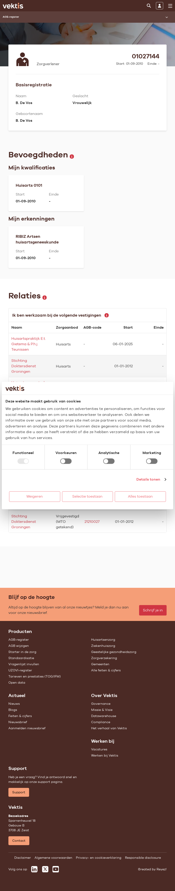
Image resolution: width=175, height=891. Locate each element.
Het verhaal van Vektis (109, 728)
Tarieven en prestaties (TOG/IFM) (34, 676)
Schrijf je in (153, 610)
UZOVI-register (20, 670)
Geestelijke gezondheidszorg (113, 652)
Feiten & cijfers (20, 716)
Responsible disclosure (143, 857)
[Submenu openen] (166, 17)
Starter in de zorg (22, 652)
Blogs (12, 710)
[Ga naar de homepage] (13, 6)
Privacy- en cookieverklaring (98, 857)
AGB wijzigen (18, 646)
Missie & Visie (101, 710)
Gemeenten (100, 664)
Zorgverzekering (104, 658)
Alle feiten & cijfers (106, 670)
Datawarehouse (103, 716)
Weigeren (34, 496)
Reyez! (162, 869)
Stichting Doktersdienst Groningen (23, 366)
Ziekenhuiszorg (103, 646)
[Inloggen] (159, 5)
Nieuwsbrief (17, 722)
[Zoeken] (148, 5)
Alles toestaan (140, 496)
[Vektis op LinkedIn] (34, 869)
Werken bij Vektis (104, 755)
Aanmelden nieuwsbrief (26, 728)
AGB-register (18, 639)
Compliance (100, 722)
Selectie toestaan (87, 496)
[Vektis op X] (45, 869)
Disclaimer (22, 857)
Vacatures (99, 749)
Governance (100, 703)
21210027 (92, 521)
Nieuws (14, 703)
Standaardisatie (21, 658)
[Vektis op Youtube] (55, 869)
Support (18, 792)
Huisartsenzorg (103, 639)
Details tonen (148, 479)
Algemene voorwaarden (53, 857)
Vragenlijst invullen (23, 664)
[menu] (170, 5)
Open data (16, 682)
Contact (18, 840)
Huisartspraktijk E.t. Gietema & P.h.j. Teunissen (28, 344)
